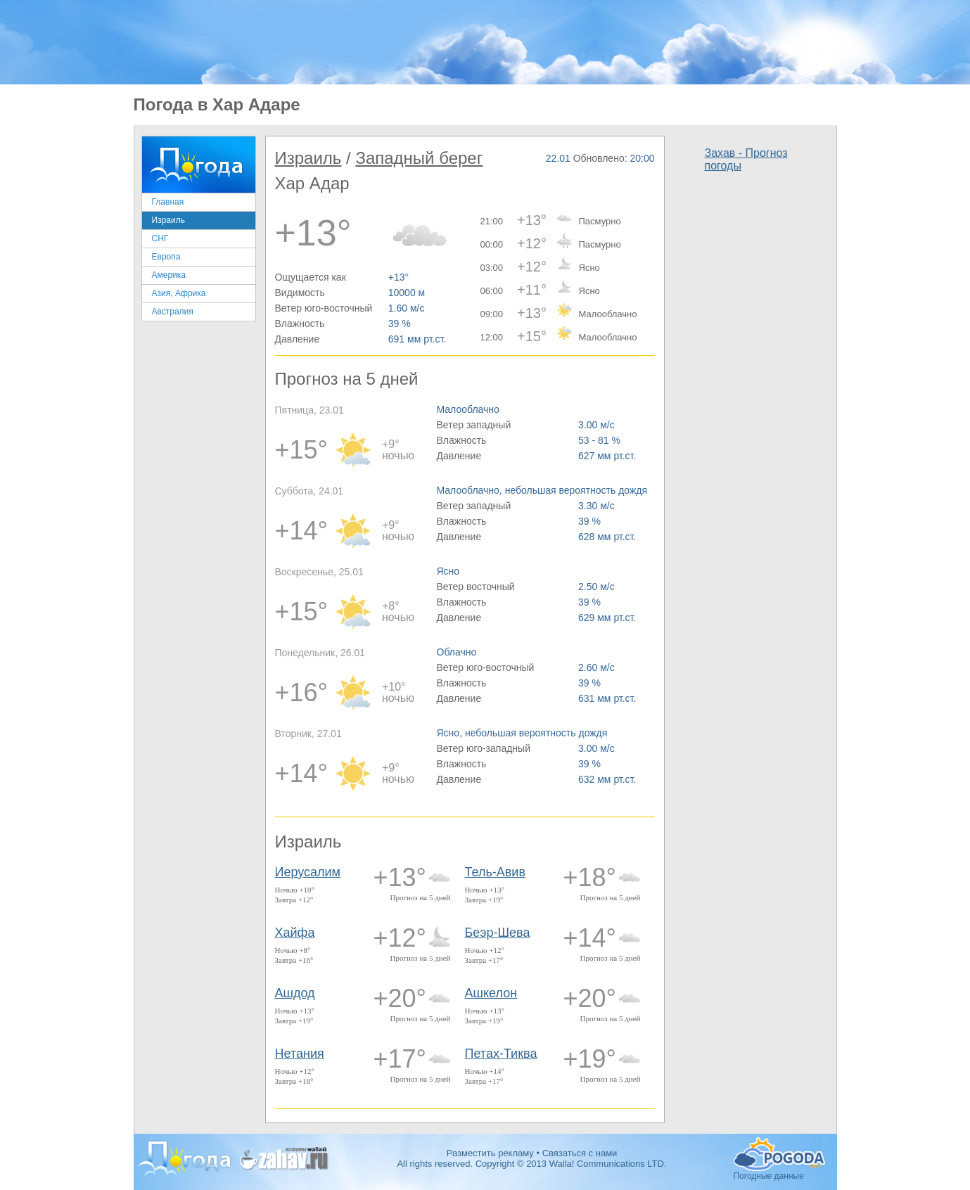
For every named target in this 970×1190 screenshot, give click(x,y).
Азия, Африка (179, 293)
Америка (169, 275)
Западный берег (419, 157)
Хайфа (295, 933)
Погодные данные (779, 1154)
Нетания (299, 1054)
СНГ (160, 238)
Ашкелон (491, 993)
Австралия (172, 311)
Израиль (168, 220)
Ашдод (295, 993)
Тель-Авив (495, 872)
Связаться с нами (580, 1153)
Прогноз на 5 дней (420, 897)
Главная (168, 202)
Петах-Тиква (501, 1054)
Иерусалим (308, 872)
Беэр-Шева (497, 933)
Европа (166, 257)
